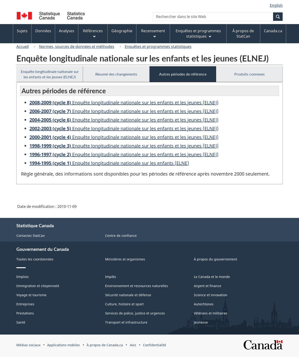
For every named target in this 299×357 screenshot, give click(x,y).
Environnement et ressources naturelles (136, 286)
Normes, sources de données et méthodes (76, 46)
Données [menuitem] (43, 30)
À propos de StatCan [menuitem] (243, 33)
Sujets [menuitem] (22, 30)
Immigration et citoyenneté (37, 286)
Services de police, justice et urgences (135, 313)
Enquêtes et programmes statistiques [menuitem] (198, 33)
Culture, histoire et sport (124, 304)
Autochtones (204, 304)
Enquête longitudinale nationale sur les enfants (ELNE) (109, 163)
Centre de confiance (121, 235)
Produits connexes (249, 74)
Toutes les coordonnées (34, 259)
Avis (133, 345)
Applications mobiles (63, 345)
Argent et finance (207, 286)
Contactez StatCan (30, 235)
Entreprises (25, 304)
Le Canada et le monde (212, 276)
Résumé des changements (116, 74)
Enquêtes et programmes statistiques (158, 46)
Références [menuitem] (93, 33)
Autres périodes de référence (182, 74)
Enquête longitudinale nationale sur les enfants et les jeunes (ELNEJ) (50, 74)
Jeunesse (201, 322)
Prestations (25, 313)
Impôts (110, 276)
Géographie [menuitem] (121, 30)
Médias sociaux (28, 345)
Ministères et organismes (125, 259)
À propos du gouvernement (215, 259)
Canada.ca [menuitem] (273, 30)
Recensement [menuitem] (153, 33)
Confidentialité (154, 345)
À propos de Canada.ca (105, 345)
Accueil (22, 46)
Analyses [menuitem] (66, 30)
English (276, 5)
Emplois (22, 276)
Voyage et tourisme (31, 295)
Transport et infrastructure (126, 322)
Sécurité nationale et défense (128, 295)
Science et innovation (210, 295)
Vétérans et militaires (210, 313)
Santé (20, 322)
